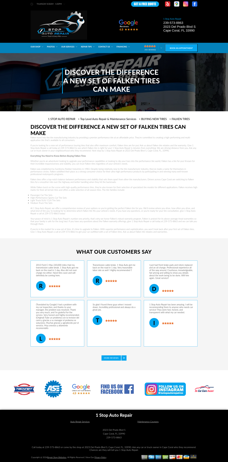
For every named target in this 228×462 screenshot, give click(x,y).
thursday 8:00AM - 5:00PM (49, 4)
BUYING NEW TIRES (154, 119)
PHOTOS (51, 47)
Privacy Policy (100, 457)
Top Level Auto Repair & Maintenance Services (108, 119)
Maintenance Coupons (148, 421)
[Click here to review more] (153, 48)
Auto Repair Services (80, 421)
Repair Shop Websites (56, 457)
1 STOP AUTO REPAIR (61, 119)
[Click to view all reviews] (114, 358)
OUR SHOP (35, 47)
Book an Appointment (181, 48)
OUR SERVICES (67, 47)
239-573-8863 (173, 23)
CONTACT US (104, 47)
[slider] (54, 286)
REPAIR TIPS (86, 47)
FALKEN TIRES (181, 119)
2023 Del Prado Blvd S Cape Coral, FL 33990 (179, 28)
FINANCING (121, 47)
